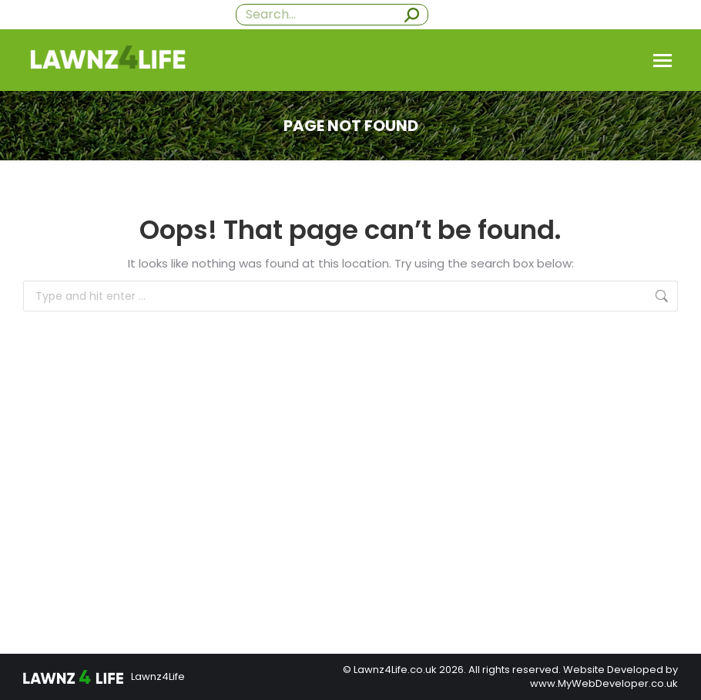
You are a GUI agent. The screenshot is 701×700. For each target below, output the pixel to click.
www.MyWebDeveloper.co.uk (604, 683)
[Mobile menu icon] (662, 60)
